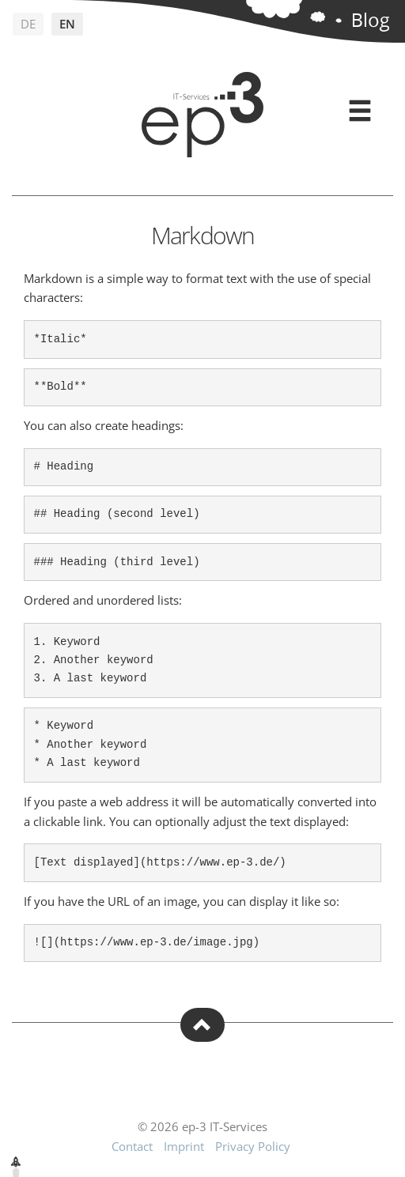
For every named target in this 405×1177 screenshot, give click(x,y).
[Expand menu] (360, 111)
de (28, 24)
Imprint (184, 1146)
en (67, 24)
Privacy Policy (252, 1146)
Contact (132, 1146)
